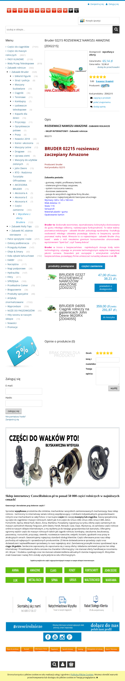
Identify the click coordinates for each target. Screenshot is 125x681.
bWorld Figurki (23, 76)
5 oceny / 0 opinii (104, 81)
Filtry (10, 276)
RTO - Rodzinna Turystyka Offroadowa (22, 176)
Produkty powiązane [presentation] (61, 268)
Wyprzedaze (14, 306)
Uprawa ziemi (22, 155)
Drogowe (19, 151)
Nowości (12, 323)
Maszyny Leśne (23, 147)
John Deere (21, 168)
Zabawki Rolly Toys (22, 226)
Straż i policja (22, 80)
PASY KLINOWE (15, 59)
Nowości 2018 (22, 138)
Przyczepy (20, 122)
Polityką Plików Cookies (82, 674)
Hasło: (9, 397)
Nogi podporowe (16, 268)
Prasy (18, 134)
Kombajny (20, 101)
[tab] (61, 268)
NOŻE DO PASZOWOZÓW (21, 310)
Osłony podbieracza (18, 243)
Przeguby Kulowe (16, 247)
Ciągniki (19, 92)
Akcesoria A (21, 193)
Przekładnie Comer (17, 285)
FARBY (10, 260)
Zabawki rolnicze (16, 67)
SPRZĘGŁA (12, 281)
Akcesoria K (21, 201)
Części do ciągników (18, 46)
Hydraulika (13, 272)
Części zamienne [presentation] (92, 268)
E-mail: (9, 385)
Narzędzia (13, 264)
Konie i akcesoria (24, 143)
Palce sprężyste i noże (19, 238)
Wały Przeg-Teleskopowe (20, 63)
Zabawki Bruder (20, 71)
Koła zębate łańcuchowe (20, 255)
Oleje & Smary (15, 251)
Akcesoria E (21, 197)
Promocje (12, 327)
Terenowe (20, 97)
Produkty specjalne (17, 293)
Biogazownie (14, 289)
